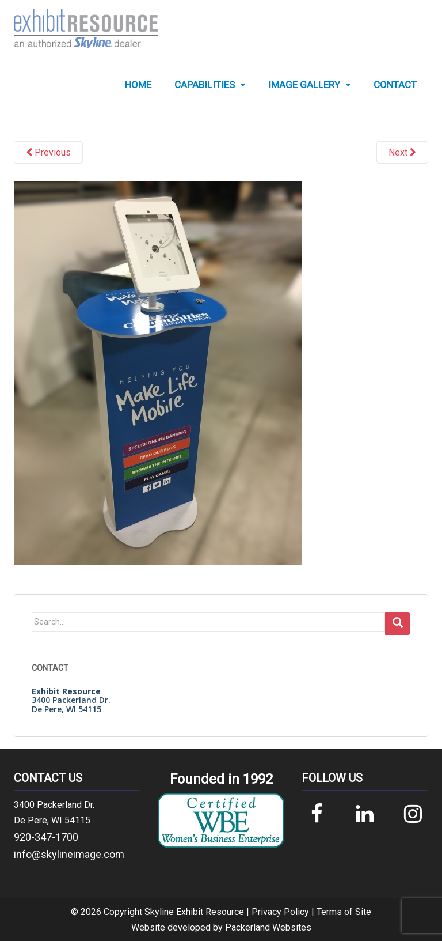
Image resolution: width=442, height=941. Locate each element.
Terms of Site (344, 911)
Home (138, 85)
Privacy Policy (280, 911)
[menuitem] (138, 85)
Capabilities (204, 85)
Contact (395, 85)
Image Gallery (304, 85)
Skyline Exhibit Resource (194, 911)
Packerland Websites (268, 927)
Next (402, 152)
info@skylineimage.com (69, 854)
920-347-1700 (46, 837)
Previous (48, 152)
